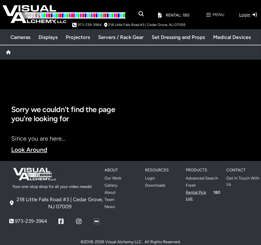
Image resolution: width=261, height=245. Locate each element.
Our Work (113, 178)
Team (109, 199)
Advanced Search (202, 178)
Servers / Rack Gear (120, 37)
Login (150, 178)
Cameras (20, 37)
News (110, 206)
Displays (48, 37)
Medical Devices (232, 37)
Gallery (111, 185)
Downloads (155, 185)
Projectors (78, 37)
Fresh (191, 185)
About (110, 192)
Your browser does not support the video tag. (194, 131)
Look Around (29, 149)
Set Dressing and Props (178, 37)
